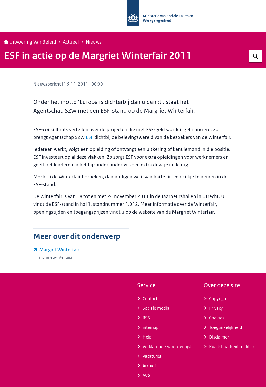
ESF (89, 137)
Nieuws (94, 42)
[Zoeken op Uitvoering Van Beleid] (255, 56)
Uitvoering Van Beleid (30, 42)
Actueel (71, 42)
